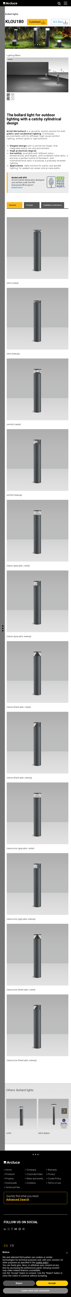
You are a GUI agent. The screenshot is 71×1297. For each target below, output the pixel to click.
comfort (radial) (14, 424)
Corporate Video (35, 1174)
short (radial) (12, 283)
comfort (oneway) (14, 495)
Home (8, 1170)
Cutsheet (37, 22)
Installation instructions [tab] (52, 205)
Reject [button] (19, 1283)
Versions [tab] (12, 205)
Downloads (11, 1183)
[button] (66, 1252)
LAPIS (8, 1133)
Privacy (51, 1174)
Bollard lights (11, 14)
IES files (60, 22)
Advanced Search (17, 1199)
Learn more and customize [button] (35, 1290)
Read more (17, 187)
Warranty (52, 1170)
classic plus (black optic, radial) (21, 989)
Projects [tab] (29, 205)
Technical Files (12, 1187)
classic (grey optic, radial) (18, 566)
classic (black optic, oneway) (19, 778)
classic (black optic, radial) (19, 707)
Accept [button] (52, 1283)
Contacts (31, 1183)
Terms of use (54, 1183)
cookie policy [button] (42, 1262)
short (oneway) (13, 354)
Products (10, 1174)
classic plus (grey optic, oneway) (21, 919)
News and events (35, 1178)
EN (6, 1246)
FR (12, 1246)
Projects (9, 1178)
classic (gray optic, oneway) (19, 636)
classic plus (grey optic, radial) (20, 848)
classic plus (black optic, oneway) (22, 1060)
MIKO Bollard (43, 1133)
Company (31, 1170)
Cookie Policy (54, 1178)
